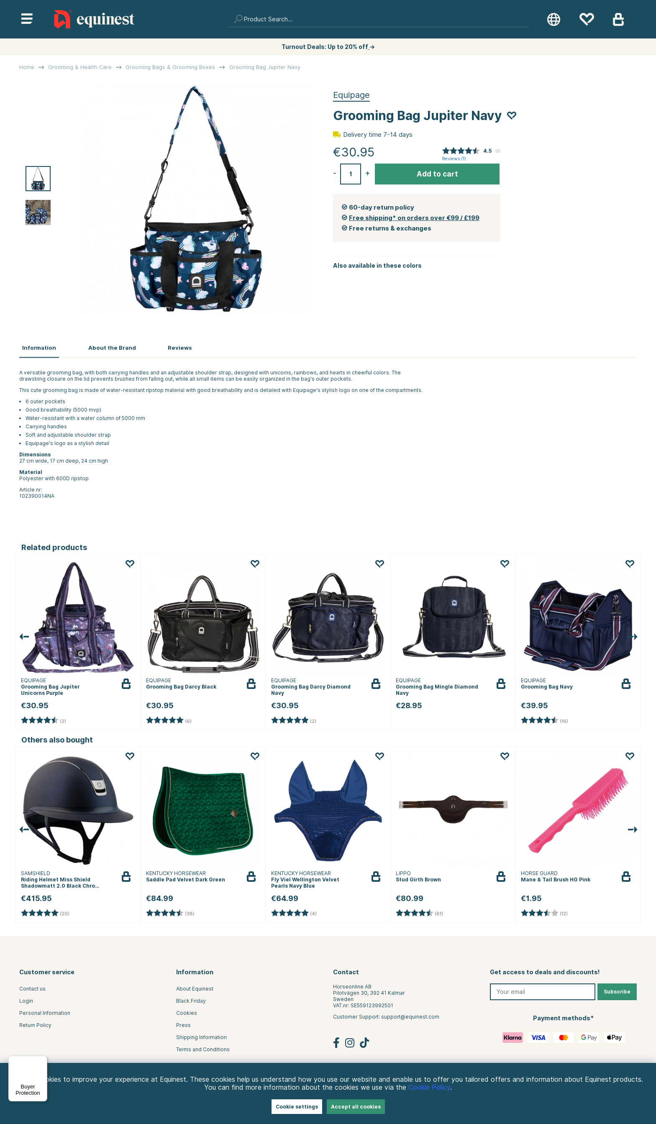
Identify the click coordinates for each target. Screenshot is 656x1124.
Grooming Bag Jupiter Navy (264, 67)
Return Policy (35, 1024)
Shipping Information (201, 1036)
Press (183, 1024)
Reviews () (454, 158)
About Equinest (194, 987)
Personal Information (44, 1012)
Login (26, 999)
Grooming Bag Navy (547, 685)
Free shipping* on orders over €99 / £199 (414, 218)
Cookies (186, 1012)
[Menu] (42, 1061)
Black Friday (191, 999)
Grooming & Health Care (80, 67)
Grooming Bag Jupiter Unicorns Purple (50, 688)
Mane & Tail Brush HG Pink (555, 878)
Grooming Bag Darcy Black (181, 685)
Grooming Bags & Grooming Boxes (170, 67)
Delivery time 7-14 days (378, 134)
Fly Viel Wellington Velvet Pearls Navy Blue (305, 881)
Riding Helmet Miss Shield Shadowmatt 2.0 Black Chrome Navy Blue (62, 884)
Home (26, 67)
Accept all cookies (356, 1107)
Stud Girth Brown (418, 878)
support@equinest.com (410, 1015)
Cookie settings (297, 1107)
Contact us (32, 987)
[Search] (378, 19)
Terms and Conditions (203, 1048)
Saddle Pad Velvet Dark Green (185, 878)
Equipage (351, 95)
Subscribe (617, 990)
